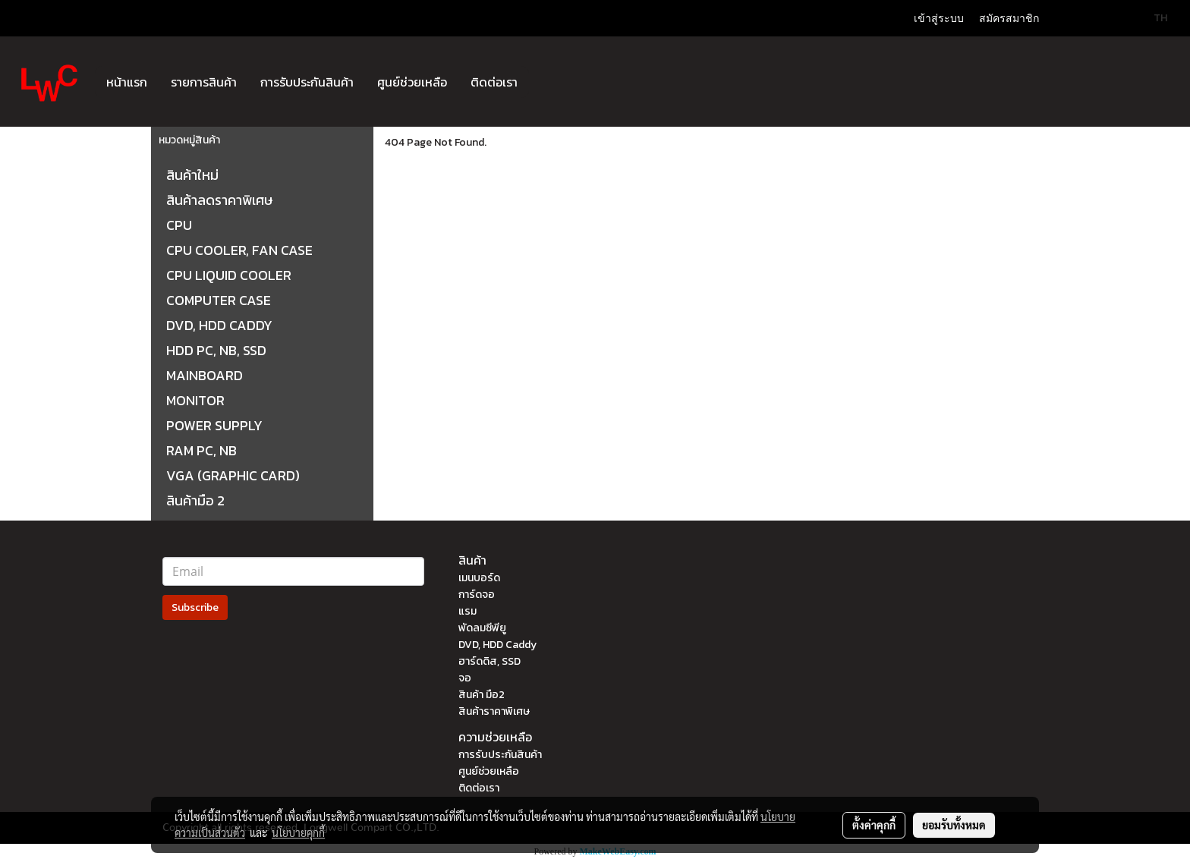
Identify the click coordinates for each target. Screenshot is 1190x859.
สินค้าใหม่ (192, 175)
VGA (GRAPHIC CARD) (233, 475)
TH (1152, 18)
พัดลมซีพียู (482, 628)
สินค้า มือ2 (481, 695)
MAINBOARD (204, 375)
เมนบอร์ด (479, 578)
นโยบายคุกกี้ (298, 832)
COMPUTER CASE (218, 300)
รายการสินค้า (204, 82)
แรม (467, 611)
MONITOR (195, 400)
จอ (464, 678)
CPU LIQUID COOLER (228, 275)
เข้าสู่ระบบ (939, 18)
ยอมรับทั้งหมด (954, 825)
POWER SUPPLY (214, 425)
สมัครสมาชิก (1009, 18)
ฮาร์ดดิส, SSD (489, 661)
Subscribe (195, 607)
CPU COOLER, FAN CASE (239, 250)
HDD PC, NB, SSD (216, 350)
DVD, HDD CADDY (219, 325)
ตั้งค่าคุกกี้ (874, 825)
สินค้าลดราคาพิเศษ (219, 200)
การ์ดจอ (476, 595)
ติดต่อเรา (494, 82)
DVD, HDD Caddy (497, 645)
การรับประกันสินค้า (307, 82)
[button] (543, 82)
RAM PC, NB (201, 450)
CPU (179, 225)
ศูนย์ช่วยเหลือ (412, 82)
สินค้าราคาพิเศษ (494, 711)
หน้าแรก (126, 82)
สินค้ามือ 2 (195, 500)
